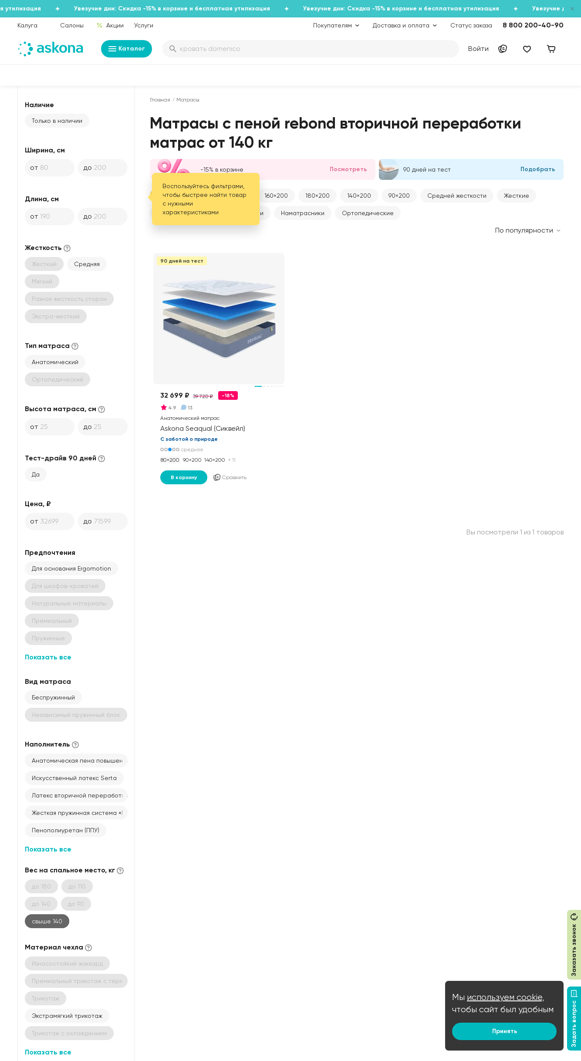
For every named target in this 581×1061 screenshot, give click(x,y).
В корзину (184, 477)
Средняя (87, 263)
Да (36, 474)
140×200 (359, 195)
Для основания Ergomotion (71, 568)
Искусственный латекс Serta (74, 777)
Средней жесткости (456, 195)
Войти (478, 48)
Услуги (143, 25)
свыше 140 (47, 921)
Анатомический (55, 361)
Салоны (72, 25)
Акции (110, 25)
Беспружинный (53, 697)
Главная (160, 100)
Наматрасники (302, 212)
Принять (504, 1031)
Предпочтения (50, 552)
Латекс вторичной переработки (80, 795)
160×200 (276, 195)
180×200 (317, 195)
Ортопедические (368, 212)
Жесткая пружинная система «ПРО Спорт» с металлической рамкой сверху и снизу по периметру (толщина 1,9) (80, 812)
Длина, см (42, 199)
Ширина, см (45, 150)
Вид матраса (48, 681)
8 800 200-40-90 (533, 25)
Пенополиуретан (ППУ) (65, 830)
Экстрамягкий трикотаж (67, 1015)
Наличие (39, 105)
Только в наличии (57, 120)
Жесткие (516, 195)
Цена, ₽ (38, 504)
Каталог (126, 48)
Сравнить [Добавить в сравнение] (230, 477)
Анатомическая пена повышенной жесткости (80, 760)
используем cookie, (505, 997)
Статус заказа (471, 25)
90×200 (399, 195)
